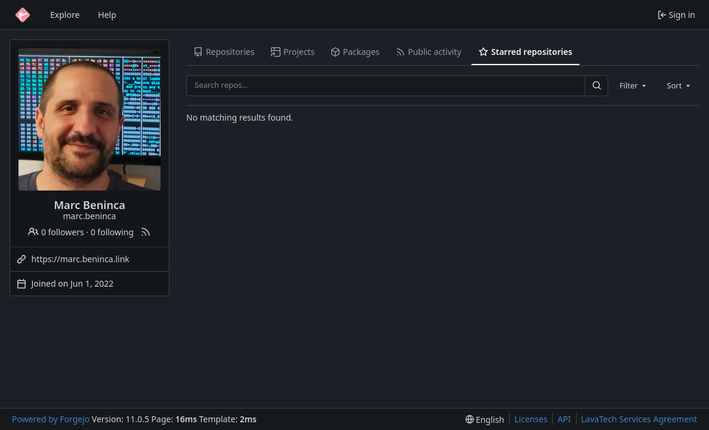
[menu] (485, 419)
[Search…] (596, 85)
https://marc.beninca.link (81, 259)
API (564, 419)
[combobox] (633, 85)
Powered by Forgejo (51, 419)
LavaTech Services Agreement (639, 419)
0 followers (56, 232)
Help (107, 14)
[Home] (22, 15)
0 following (112, 232)
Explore (64, 14)
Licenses (531, 419)
